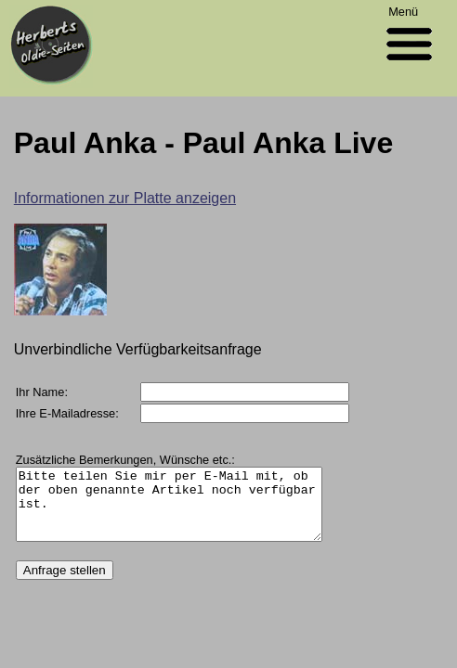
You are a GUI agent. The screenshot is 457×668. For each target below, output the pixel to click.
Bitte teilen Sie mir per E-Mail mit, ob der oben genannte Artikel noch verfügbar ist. (187, 511)
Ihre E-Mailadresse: (67, 413)
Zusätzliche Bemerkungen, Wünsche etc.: (125, 460)
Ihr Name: (42, 392)
